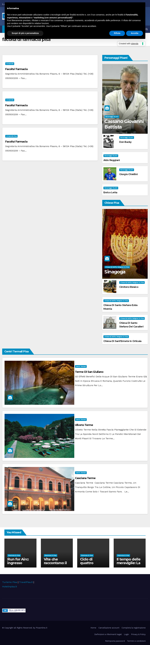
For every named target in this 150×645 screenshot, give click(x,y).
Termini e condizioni (136, 641)
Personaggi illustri (111, 116)
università (9, 63)
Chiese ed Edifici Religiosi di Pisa (117, 267)
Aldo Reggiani (111, 160)
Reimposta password (115, 641)
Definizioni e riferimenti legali (108, 634)
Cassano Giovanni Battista (124, 124)
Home (93, 628)
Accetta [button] (134, 33)
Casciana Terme (85, 478)
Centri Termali (81, 366)
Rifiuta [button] (117, 33)
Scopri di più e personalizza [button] (25, 33)
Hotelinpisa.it (9, 586)
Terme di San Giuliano (89, 371)
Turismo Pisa (9, 582)
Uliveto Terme (84, 425)
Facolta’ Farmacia (16, 69)
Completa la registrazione (134, 628)
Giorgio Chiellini (128, 174)
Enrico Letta (110, 192)
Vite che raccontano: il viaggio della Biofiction (55, 564)
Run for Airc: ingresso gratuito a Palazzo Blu (18, 564)
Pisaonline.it (41, 628)
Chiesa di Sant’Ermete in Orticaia (122, 341)
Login (126, 634)
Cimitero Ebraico (128, 287)
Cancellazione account (108, 628)
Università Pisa (11, 136)
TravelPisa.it (26, 582)
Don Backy (125, 142)
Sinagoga (114, 272)
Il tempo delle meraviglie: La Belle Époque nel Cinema (128, 564)
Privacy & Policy (138, 634)
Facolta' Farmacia (16, 141)
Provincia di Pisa (14, 555)
